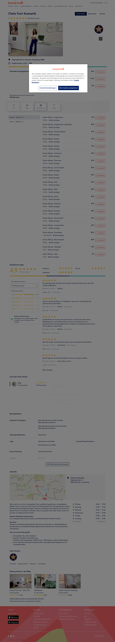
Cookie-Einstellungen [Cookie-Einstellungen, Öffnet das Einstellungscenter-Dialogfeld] (48, 88)
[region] (58, 78)
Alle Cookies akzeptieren (68, 88)
